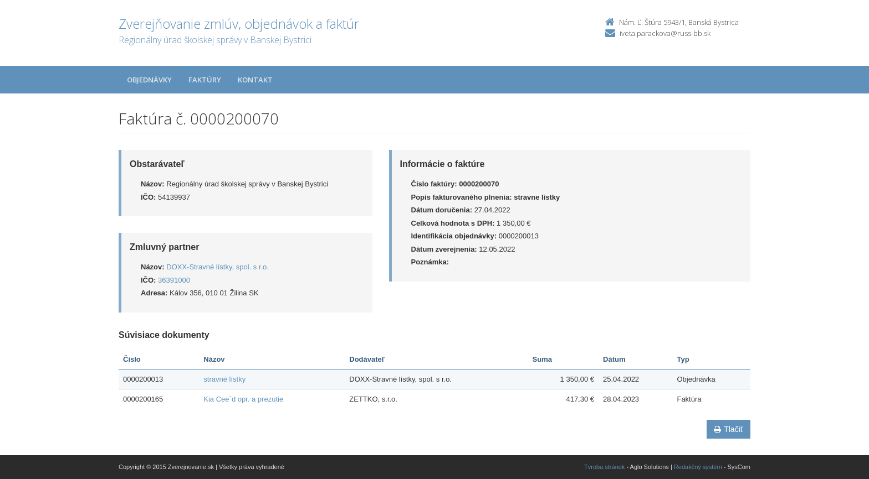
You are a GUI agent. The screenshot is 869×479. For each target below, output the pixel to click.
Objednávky (149, 80)
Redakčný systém (698, 467)
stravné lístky (224, 379)
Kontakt (255, 80)
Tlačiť (728, 429)
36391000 (174, 280)
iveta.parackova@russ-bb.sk (665, 33)
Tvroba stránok (604, 467)
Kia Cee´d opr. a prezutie (243, 399)
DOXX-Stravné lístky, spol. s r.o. (217, 267)
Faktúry (204, 80)
